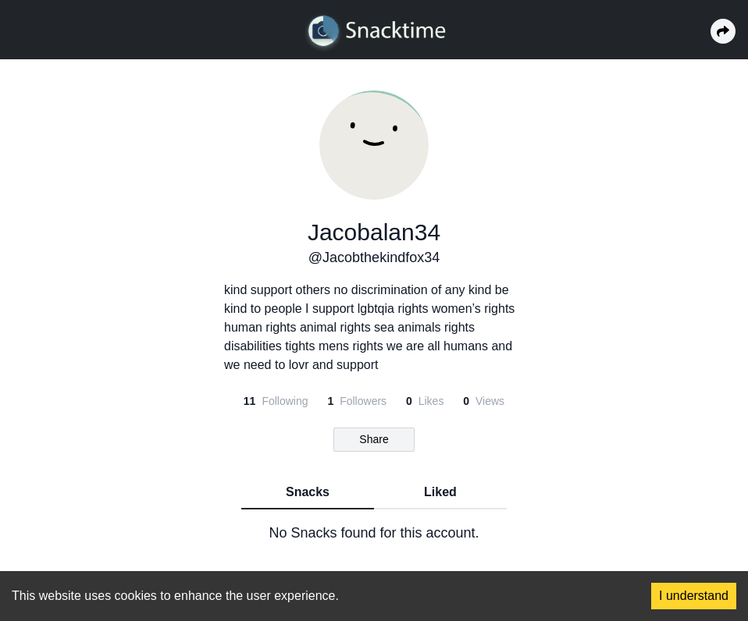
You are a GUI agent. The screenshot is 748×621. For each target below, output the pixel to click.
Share (373, 439)
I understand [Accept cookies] (693, 595)
